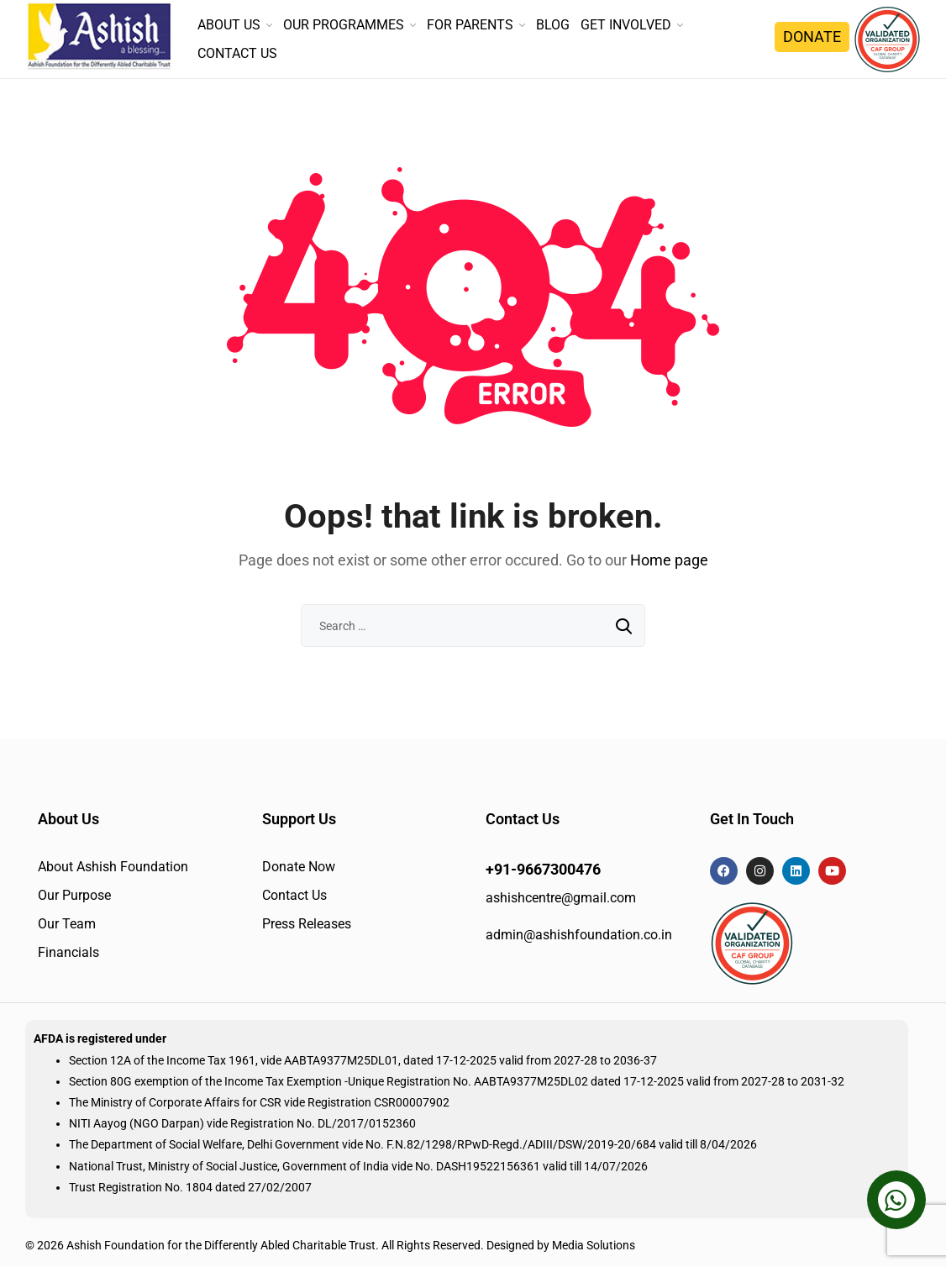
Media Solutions (593, 1245)
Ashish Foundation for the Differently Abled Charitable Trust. (222, 1245)
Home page (669, 560)
